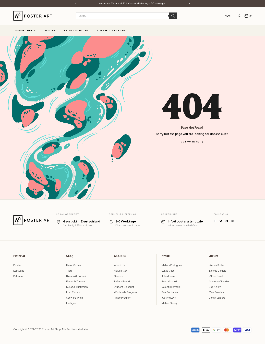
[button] (76, 3)
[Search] (173, 15)
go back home (192, 142)
